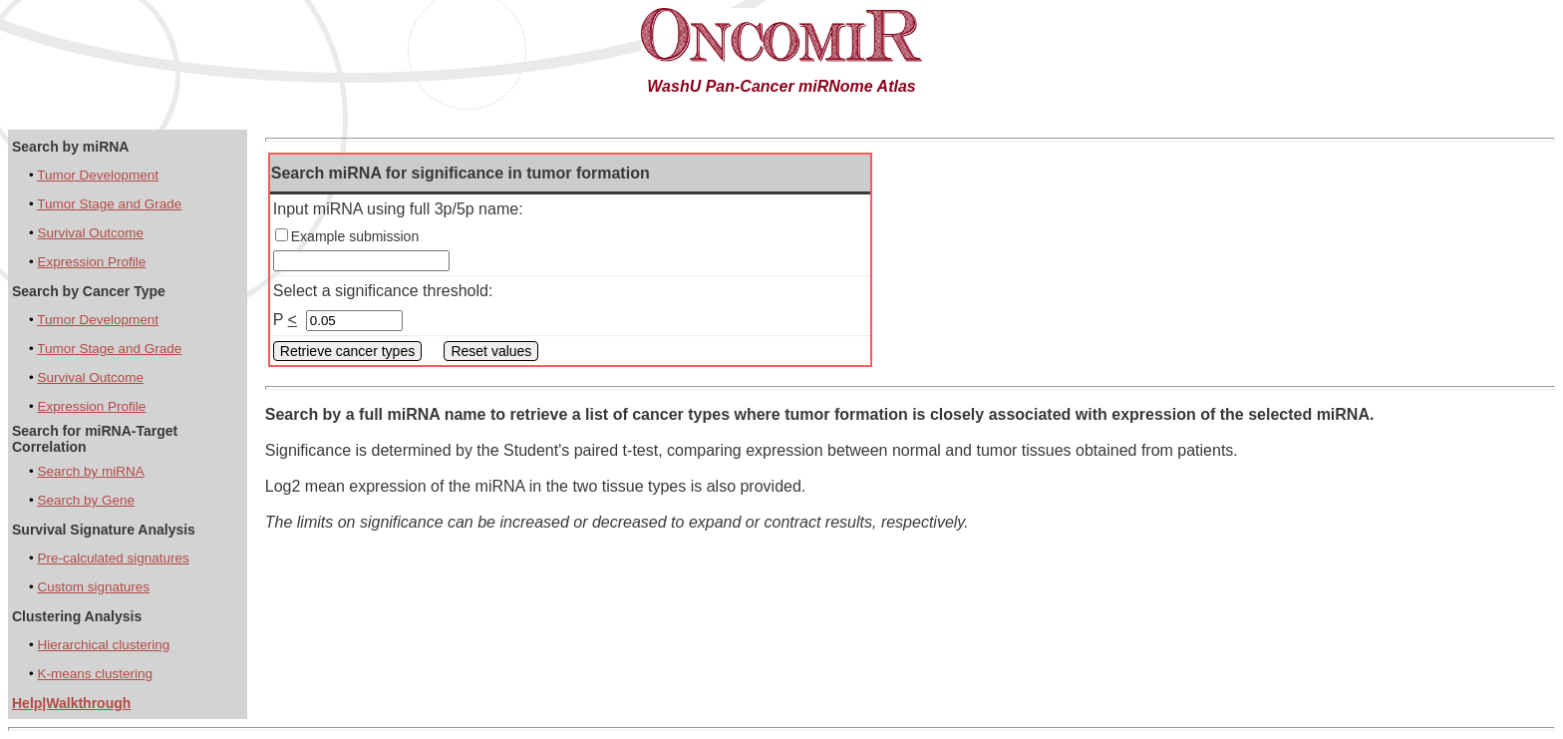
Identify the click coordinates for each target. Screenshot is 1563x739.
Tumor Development (97, 175)
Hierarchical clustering (103, 644)
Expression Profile (91, 261)
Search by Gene (86, 500)
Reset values (491, 351)
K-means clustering (95, 673)
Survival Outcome (90, 232)
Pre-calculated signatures (112, 558)
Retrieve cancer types (347, 351)
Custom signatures (93, 586)
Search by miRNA (90, 471)
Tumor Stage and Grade (109, 203)
